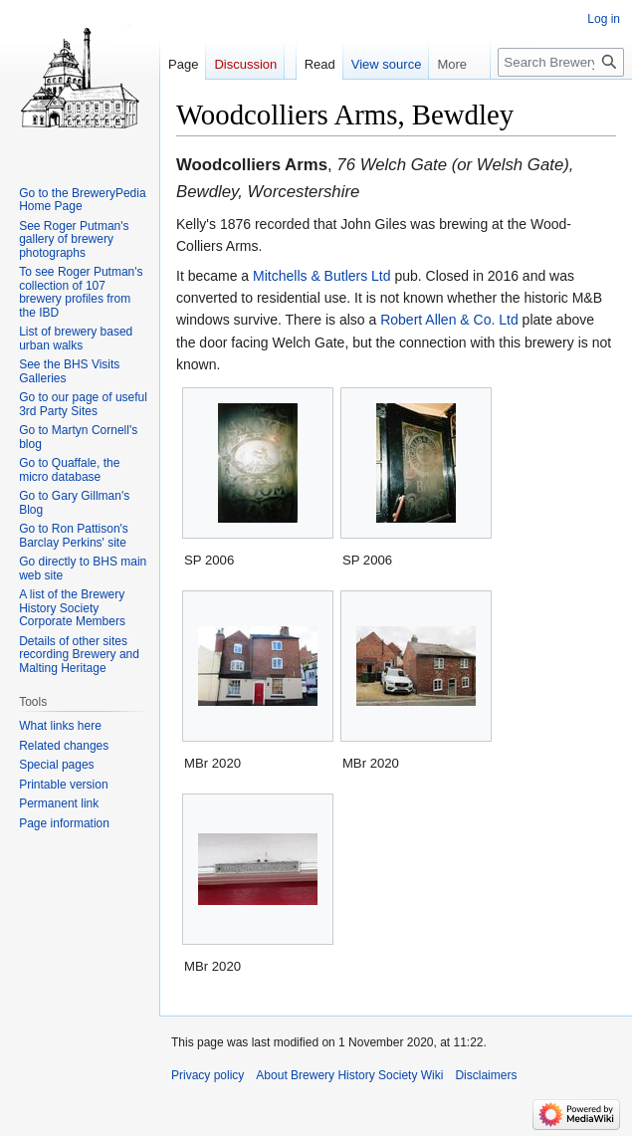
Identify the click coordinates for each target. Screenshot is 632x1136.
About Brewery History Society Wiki (349, 1075)
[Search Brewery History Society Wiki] (561, 62)
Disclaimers (486, 1075)
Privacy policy (207, 1075)
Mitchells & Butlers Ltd (322, 276)
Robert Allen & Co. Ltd (449, 320)
